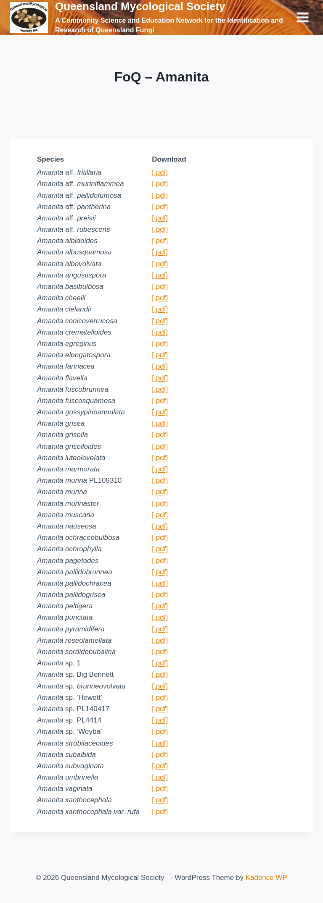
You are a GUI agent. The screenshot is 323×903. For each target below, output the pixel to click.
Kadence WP (266, 878)
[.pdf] (160, 172)
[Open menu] (302, 17)
